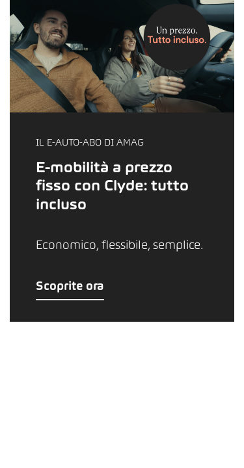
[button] (122, 161)
